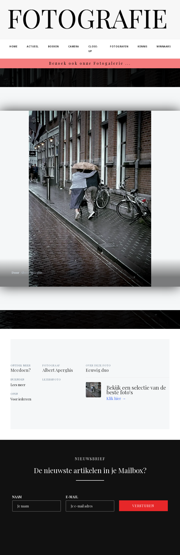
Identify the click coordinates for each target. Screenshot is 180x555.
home (13, 46)
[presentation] (47, 525)
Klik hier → (116, 398)
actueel (33, 46)
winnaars (164, 46)
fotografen (119, 46)
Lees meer (18, 385)
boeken (53, 46)
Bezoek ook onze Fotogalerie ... (90, 63)
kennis (142, 46)
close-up (93, 49)
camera (73, 46)
